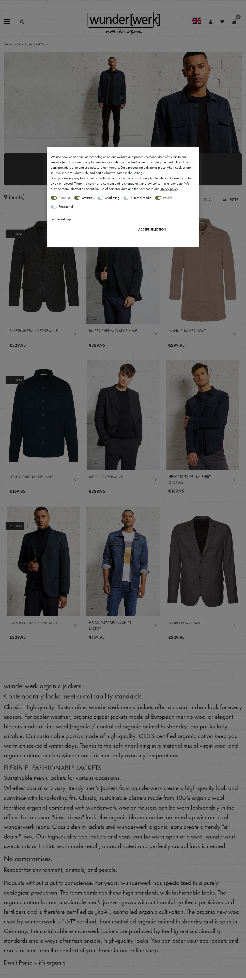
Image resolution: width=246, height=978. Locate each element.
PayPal (167, 197)
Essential (65, 197)
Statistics (88, 197)
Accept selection (152, 230)
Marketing (112, 197)
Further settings (61, 219)
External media (141, 197)
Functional (66, 206)
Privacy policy (169, 188)
